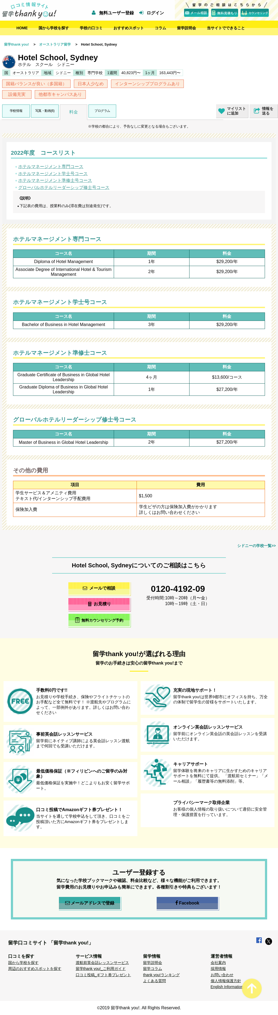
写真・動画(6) (45, 111)
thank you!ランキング (161, 975)
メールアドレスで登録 (89, 903)
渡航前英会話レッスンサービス (102, 962)
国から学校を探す (54, 28)
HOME (22, 28)
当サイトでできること (226, 28)
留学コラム (152, 968)
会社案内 (218, 962)
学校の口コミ (91, 28)
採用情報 (218, 968)
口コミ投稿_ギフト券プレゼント (103, 975)
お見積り (99, 604)
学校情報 (16, 111)
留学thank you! (16, 44)
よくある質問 (154, 981)
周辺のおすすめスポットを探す (34, 968)
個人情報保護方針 (226, 981)
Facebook (187, 903)
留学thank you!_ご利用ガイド (101, 968)
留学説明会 (186, 28)
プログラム (102, 111)
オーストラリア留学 (55, 44)
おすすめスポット (128, 28)
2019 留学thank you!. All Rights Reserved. (140, 1007)
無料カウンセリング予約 (99, 619)
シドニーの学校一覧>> (256, 545)
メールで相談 (99, 588)
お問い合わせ (222, 975)
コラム (160, 28)
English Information (227, 987)
